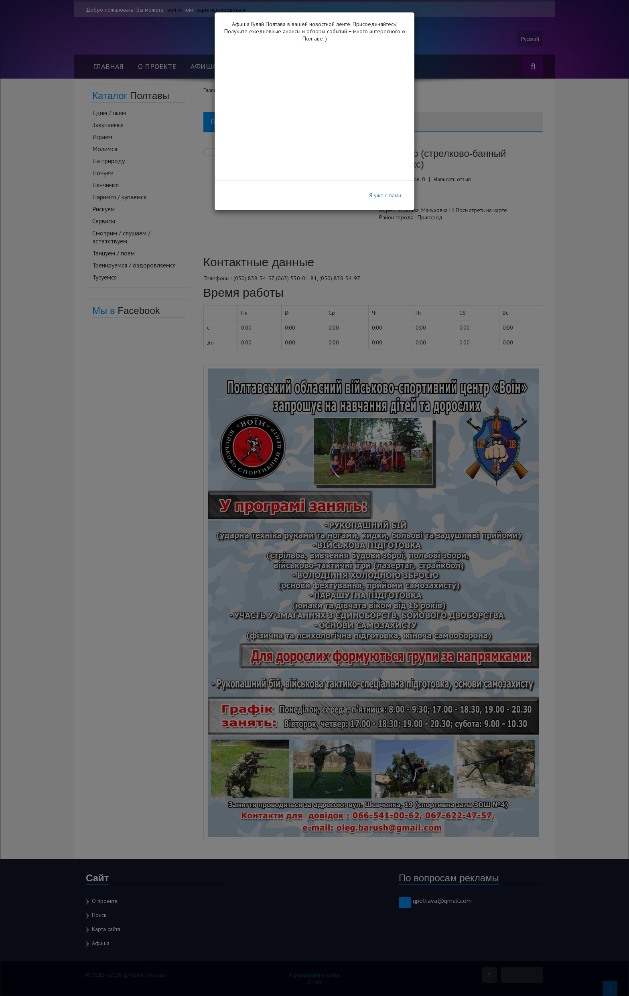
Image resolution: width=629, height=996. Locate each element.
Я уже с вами (385, 195)
